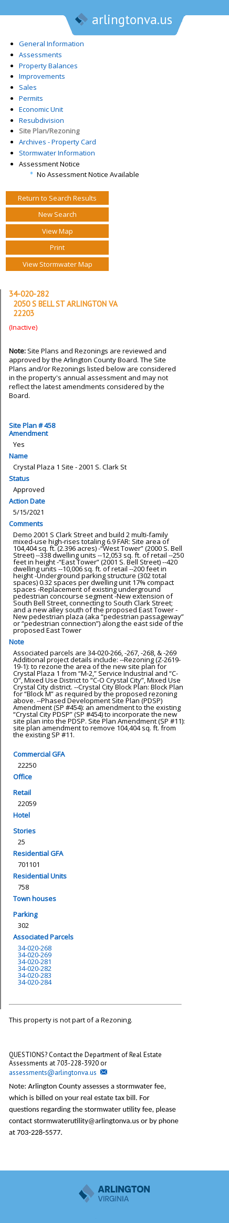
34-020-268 (34, 948)
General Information (51, 43)
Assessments (40, 54)
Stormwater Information (57, 153)
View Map (57, 231)
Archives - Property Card (57, 142)
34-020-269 (34, 954)
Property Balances (48, 65)
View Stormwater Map (57, 264)
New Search (57, 214)
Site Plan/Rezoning (49, 130)
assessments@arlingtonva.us (53, 1072)
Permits (31, 98)
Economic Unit (41, 109)
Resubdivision (41, 120)
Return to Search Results (57, 198)
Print (57, 247)
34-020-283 (34, 975)
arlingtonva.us (123, 20)
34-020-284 (34, 982)
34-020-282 (34, 968)
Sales (28, 87)
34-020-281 (34, 961)
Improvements (42, 76)
